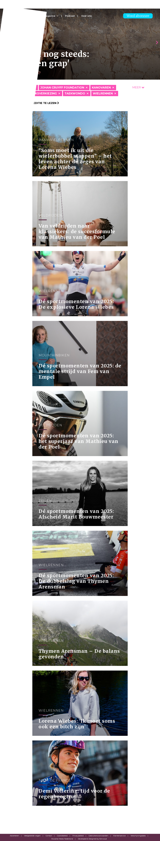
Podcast (70, 16)
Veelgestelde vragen (32, 836)
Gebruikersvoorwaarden (98, 836)
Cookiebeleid (62, 836)
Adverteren (14, 836)
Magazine (49, 16)
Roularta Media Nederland (62, 839)
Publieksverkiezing (41, 93)
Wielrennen (103, 93)
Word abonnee (138, 16)
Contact (49, 836)
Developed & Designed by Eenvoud (92, 839)
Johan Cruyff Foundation (62, 87)
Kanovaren (101, 87)
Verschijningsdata (138, 836)
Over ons (86, 16)
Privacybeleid (78, 836)
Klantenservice (119, 836)
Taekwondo (75, 93)
